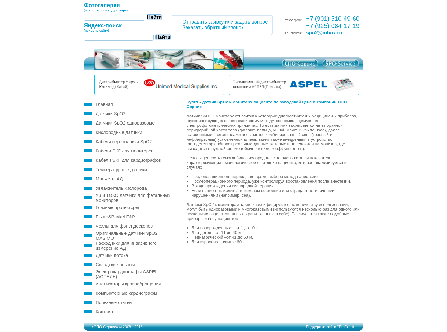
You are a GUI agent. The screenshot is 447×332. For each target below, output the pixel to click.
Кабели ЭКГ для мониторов (125, 150)
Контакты (105, 311)
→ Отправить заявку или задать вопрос (220, 22)
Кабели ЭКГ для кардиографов (128, 160)
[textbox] (114, 17)
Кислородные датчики (119, 132)
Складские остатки (115, 264)
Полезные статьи (114, 302)
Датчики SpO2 (110, 113)
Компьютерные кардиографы (126, 293)
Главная (104, 104)
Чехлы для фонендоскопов (124, 226)
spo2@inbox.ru (324, 32)
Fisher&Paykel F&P (115, 216)
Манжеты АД (109, 178)
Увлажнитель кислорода (121, 188)
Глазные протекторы (117, 207)
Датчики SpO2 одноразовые (125, 123)
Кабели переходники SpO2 (124, 141)
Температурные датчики (121, 169)
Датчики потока (112, 255)
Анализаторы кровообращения (128, 283)
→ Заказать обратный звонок (207, 27)
